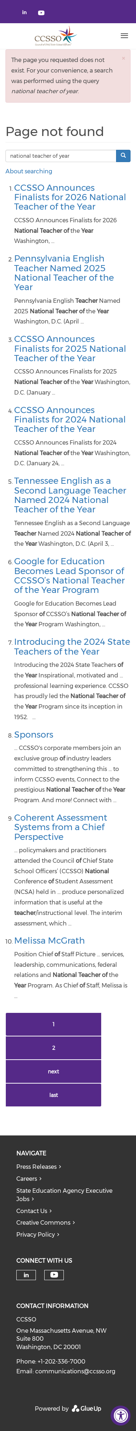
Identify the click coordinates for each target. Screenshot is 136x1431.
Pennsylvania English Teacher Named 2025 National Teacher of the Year (64, 272)
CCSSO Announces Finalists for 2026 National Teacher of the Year (70, 197)
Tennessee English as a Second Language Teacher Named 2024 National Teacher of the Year (70, 495)
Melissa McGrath (49, 940)
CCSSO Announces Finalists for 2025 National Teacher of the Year (70, 348)
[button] (123, 58)
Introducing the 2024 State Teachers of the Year (72, 646)
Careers (26, 1178)
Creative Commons (43, 1222)
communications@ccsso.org (75, 1371)
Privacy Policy (35, 1234)
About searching (28, 171)
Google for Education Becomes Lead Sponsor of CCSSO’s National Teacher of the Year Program (69, 575)
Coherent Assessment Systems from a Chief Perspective (60, 827)
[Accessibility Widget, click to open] (121, 1416)
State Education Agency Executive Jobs (64, 1195)
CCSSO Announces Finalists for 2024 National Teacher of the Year (70, 419)
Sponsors (33, 734)
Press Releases (36, 1166)
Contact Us (31, 1211)
